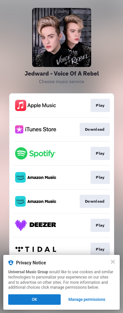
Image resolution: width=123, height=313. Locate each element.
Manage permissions (87, 299)
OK (34, 299)
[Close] (113, 262)
